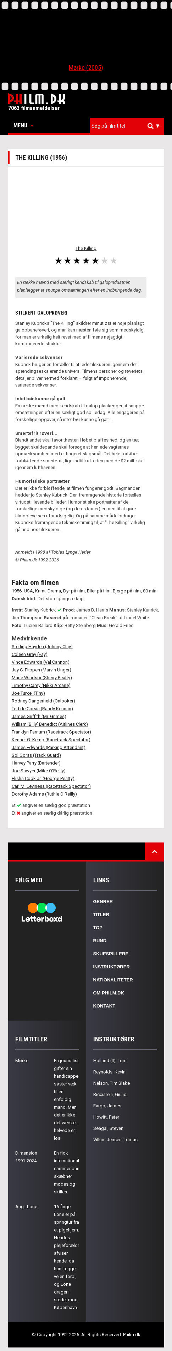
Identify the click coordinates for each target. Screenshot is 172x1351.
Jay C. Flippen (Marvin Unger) (41, 670)
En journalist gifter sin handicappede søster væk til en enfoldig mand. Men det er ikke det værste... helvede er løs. (69, 1099)
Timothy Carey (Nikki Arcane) (41, 685)
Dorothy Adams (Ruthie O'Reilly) (44, 794)
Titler (101, 914)
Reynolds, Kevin (109, 1072)
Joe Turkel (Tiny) (28, 693)
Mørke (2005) (86, 67)
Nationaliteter (113, 979)
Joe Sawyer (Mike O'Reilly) (39, 770)
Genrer (103, 901)
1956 (17, 591)
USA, (29, 591)
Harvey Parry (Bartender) (36, 763)
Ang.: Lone (26, 1206)
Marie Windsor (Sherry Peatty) (42, 677)
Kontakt (104, 1006)
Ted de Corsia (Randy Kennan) (42, 708)
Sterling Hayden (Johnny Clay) (42, 646)
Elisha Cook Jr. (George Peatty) (43, 778)
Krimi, (40, 591)
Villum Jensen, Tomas (115, 1139)
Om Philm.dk (108, 993)
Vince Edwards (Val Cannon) (41, 662)
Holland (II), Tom (110, 1060)
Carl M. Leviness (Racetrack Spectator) (51, 786)
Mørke (21, 1060)
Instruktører (111, 966)
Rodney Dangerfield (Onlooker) (43, 701)
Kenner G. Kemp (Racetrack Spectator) (51, 739)
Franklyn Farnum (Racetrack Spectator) (51, 732)
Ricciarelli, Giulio (110, 1094)
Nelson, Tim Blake (111, 1083)
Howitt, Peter (106, 1117)
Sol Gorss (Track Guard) (36, 755)
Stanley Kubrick (40, 610)
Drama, (55, 591)
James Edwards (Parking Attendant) (48, 747)
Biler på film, (99, 591)
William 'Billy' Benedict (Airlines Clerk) (50, 724)
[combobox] (127, 126)
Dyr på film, (74, 591)
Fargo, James (107, 1105)
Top (98, 927)
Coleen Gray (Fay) (30, 654)
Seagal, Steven (108, 1128)
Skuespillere (111, 953)
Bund (100, 940)
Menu (23, 125)
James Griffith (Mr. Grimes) (39, 716)
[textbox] (128, 126)
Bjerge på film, (127, 591)
